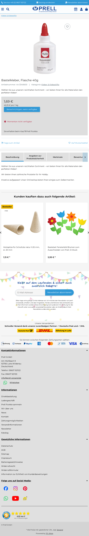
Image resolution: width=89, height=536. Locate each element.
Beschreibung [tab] (12, 157)
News (3, 412)
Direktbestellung (9, 396)
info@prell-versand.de (11, 378)
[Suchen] (7, 9)
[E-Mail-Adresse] (30, 292)
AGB (3, 450)
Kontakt (5, 416)
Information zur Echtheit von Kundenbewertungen (24, 474)
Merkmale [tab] (58, 157)
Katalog (4, 433)
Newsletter (6, 429)
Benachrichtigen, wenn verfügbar (22, 109)
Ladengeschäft (8, 400)
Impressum (6, 458)
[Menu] (2, 9)
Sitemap (5, 454)
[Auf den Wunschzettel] (67, 26)
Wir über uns (7, 408)
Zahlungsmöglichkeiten (12, 421)
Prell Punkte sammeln (11, 404)
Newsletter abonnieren (59, 292)
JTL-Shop (49, 533)
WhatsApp (14, 382)
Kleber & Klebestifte (50, 84)
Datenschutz (7, 446)
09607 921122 (15, 370)
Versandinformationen (11, 425)
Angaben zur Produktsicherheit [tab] (35, 157)
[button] (81, 9)
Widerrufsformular (9, 470)
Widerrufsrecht (8, 466)
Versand (60, 530)
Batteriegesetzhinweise (12, 462)
